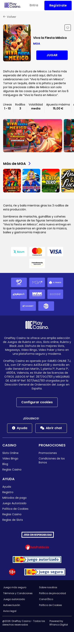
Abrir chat (51, 428)
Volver (9, 17)
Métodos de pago (14, 498)
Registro (7, 492)
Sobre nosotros (48, 587)
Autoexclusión (11, 605)
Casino (9, 445)
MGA (36, 44)
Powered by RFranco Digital (59, 622)
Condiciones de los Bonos (52, 460)
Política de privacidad (52, 593)
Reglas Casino (12, 469)
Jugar (52, 55)
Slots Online (10, 453)
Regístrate (58, 5)
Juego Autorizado (14, 503)
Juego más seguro (14, 587)
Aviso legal (9, 611)
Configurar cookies (37, 402)
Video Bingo (10, 458)
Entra (34, 5)
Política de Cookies (15, 509)
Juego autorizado (14, 599)
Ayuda (19, 428)
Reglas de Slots (12, 520)
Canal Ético (46, 599)
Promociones (52, 445)
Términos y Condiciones (18, 593)
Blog (5, 464)
